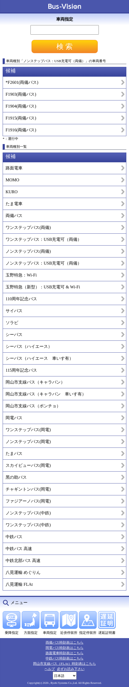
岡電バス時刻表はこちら (64, 648)
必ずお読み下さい (70, 669)
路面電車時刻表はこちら (64, 653)
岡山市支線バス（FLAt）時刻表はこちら (64, 664)
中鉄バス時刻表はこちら (64, 658)
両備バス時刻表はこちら (64, 642)
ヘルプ (50, 669)
